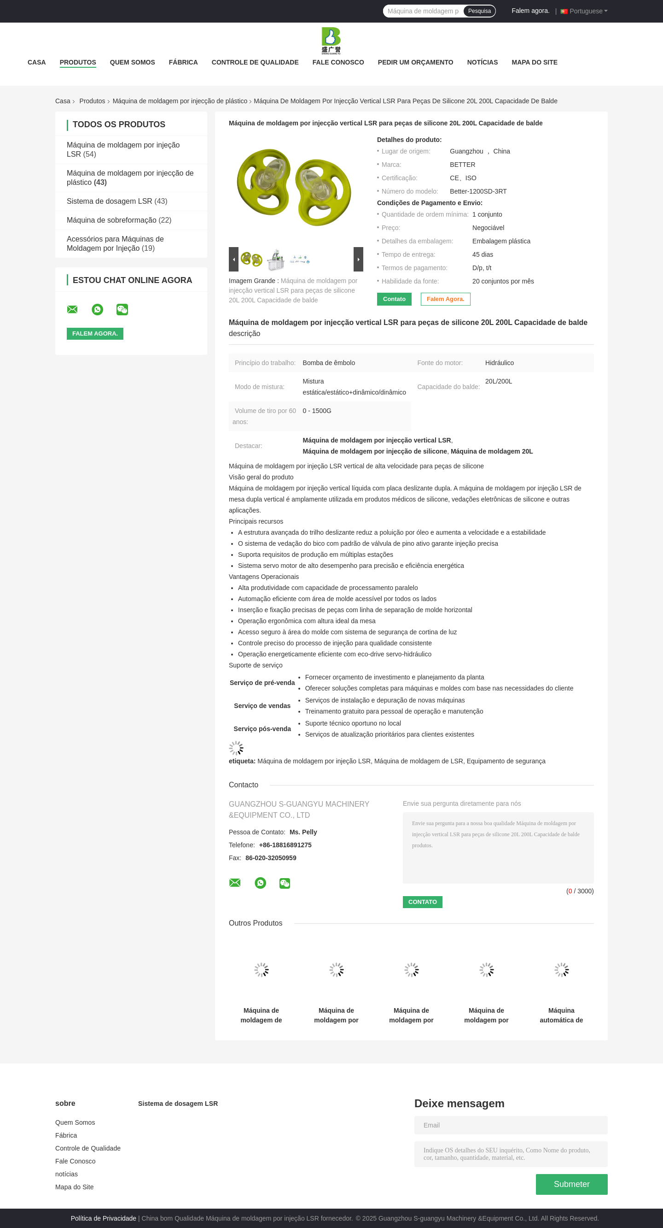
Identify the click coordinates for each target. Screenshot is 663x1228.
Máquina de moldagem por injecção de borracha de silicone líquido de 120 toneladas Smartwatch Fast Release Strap (411, 1015)
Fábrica (183, 62)
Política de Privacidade (103, 1218)
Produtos (78, 62)
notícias (482, 62)
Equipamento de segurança (506, 761)
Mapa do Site (535, 62)
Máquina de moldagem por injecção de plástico (180, 101)
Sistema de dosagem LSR (109, 201)
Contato (394, 298)
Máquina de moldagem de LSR (418, 761)
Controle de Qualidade (255, 62)
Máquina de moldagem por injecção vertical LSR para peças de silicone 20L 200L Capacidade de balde (293, 290)
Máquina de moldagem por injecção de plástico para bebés (336, 1015)
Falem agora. (530, 10)
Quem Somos (132, 62)
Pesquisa (479, 11)
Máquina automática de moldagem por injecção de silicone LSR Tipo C (561, 1015)
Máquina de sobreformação (112, 220)
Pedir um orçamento (416, 62)
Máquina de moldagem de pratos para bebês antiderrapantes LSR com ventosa (261, 1015)
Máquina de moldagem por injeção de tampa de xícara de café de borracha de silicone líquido (486, 1015)
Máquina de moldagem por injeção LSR (314, 761)
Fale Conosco (338, 62)
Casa (37, 62)
